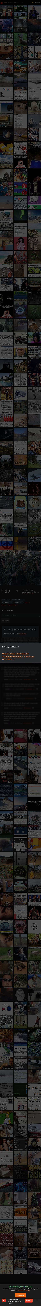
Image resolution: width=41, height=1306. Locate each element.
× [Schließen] (36, 1300)
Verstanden (20, 1295)
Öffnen (28, 1300)
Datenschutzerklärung (24, 1290)
